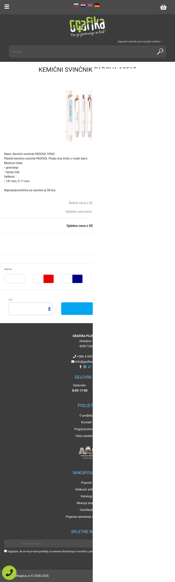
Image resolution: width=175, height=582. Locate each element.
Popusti (86, 483)
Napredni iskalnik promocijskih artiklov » (140, 41)
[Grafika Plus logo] (87, 26)
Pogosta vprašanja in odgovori (86, 517)
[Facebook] (80, 367)
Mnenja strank (86, 503)
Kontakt (86, 422)
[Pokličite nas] (9, 573)
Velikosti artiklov (86, 489)
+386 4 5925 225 (88, 356)
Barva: (8, 269)
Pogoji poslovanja (86, 429)
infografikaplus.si (88, 362)
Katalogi (86, 496)
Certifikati (86, 510)
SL (76, 5)
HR (83, 5)
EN (90, 5)
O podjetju (87, 415)
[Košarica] (163, 7)
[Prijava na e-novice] (165, 543)
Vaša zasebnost (86, 436)
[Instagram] (84, 367)
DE (97, 5)
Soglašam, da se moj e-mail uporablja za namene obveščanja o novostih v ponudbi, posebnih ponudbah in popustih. (70, 551)
